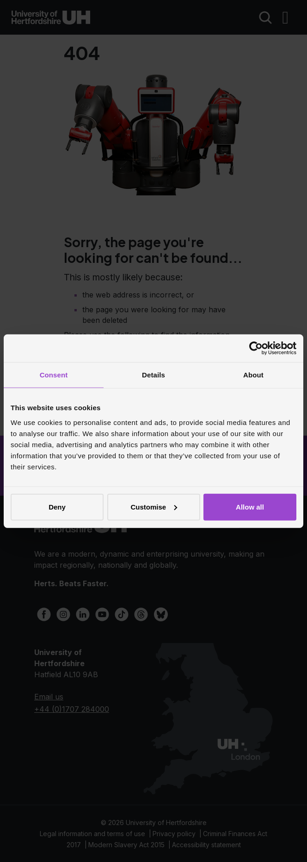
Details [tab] (153, 375)
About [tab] (253, 375)
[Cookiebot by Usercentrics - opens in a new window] (255, 348)
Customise (153, 506)
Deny (57, 506)
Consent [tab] (54, 375)
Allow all (250, 506)
